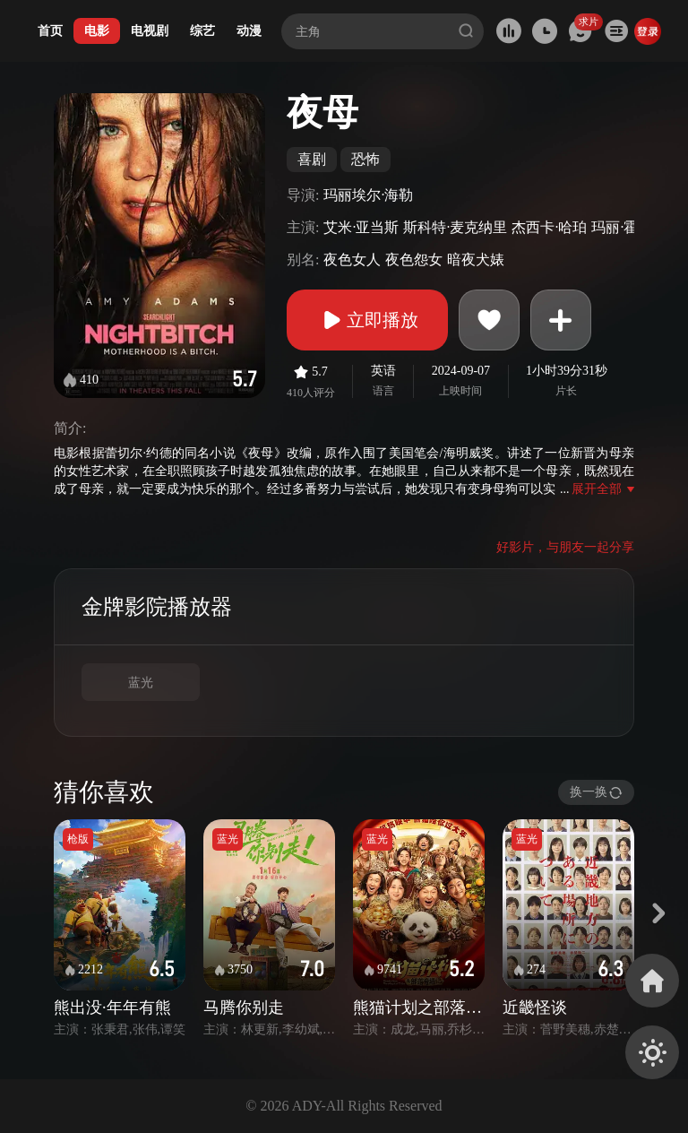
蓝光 (140, 682)
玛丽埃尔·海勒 (368, 195)
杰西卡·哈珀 (549, 227)
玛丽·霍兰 (621, 227)
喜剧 (311, 159)
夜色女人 (352, 259)
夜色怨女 (414, 259)
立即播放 (367, 320)
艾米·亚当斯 (361, 227)
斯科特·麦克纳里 (455, 227)
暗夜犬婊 (475, 259)
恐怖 (365, 159)
